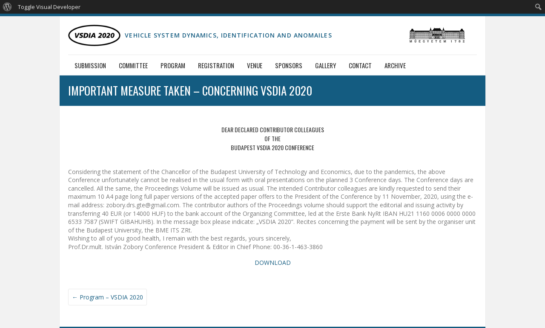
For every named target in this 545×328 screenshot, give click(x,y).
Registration (216, 65)
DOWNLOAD (273, 262)
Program (173, 65)
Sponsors (288, 65)
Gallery (325, 65)
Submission (90, 65)
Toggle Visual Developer (49, 7)
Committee (133, 65)
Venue (254, 65)
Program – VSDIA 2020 (107, 297)
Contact (360, 65)
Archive (395, 65)
